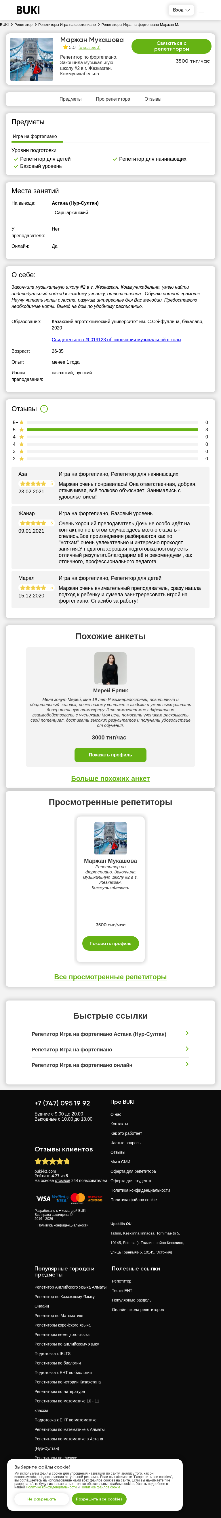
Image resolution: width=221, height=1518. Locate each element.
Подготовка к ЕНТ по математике (65, 1420)
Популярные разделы (132, 1300)
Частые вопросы (126, 1143)
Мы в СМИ (120, 1161)
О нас (115, 1114)
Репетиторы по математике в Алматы (70, 1429)
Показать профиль (110, 754)
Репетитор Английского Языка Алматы (70, 1287)
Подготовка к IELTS (53, 1353)
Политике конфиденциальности (51, 1487)
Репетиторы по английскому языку (67, 1344)
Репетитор (121, 1281)
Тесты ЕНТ (122, 1290)
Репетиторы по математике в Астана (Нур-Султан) (69, 1444)
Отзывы (117, 1152)
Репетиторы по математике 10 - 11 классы (67, 1406)
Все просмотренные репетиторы (110, 977)
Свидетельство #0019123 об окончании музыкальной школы (116, 339)
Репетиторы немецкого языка (62, 1334)
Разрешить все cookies (99, 1499)
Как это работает (126, 1133)
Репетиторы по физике (56, 1458)
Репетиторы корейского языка (63, 1325)
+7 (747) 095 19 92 (62, 1103)
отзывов (62, 1180)
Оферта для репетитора (133, 1171)
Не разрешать (41, 1499)
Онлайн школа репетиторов (138, 1309)
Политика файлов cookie (133, 1199)
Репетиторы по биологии (58, 1363)
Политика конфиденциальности (62, 1225)
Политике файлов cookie (100, 1487)
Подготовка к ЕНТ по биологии (63, 1372)
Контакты (119, 1124)
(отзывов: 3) (89, 47)
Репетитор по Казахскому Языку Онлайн (65, 1301)
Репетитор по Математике (59, 1315)
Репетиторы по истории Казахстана (68, 1382)
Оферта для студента (130, 1180)
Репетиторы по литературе (60, 1391)
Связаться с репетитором (171, 46)
